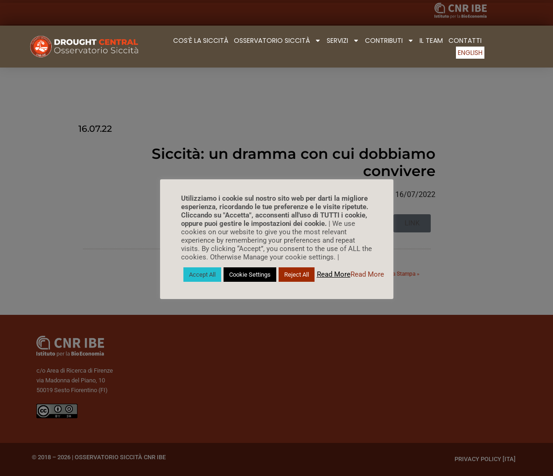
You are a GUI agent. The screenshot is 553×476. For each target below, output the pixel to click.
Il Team (431, 40)
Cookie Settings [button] (250, 274)
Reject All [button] (296, 274)
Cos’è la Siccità (200, 40)
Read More (333, 274)
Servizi (343, 40)
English (470, 52)
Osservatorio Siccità (277, 40)
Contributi (389, 40)
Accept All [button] (202, 274)
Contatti (465, 40)
